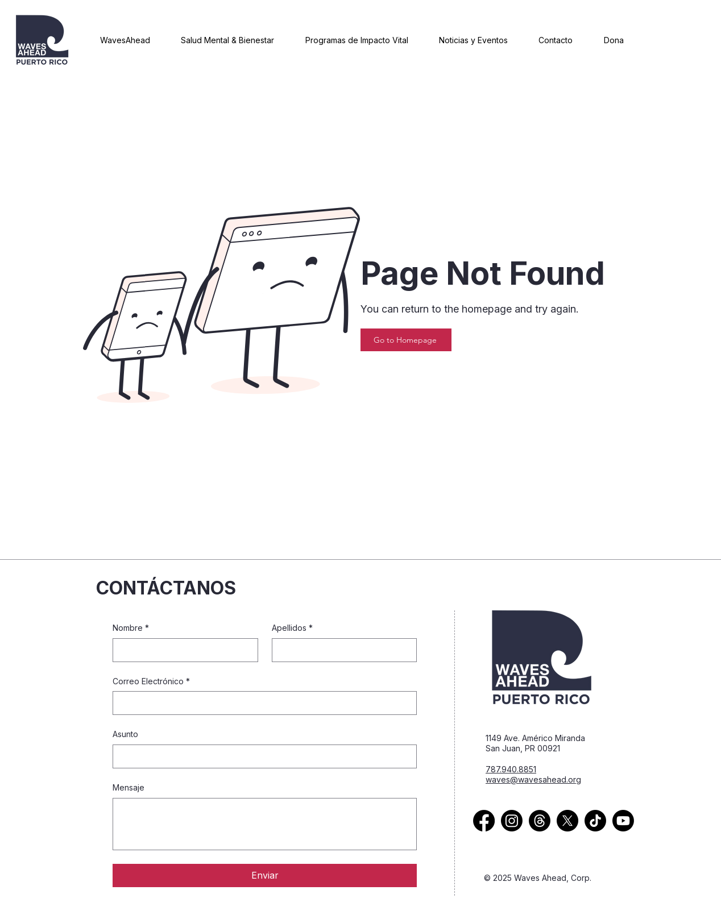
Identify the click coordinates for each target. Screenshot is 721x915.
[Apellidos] (341, 650)
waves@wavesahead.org (533, 779)
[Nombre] (182, 650)
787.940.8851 (511, 769)
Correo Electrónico (151, 681)
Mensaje (128, 787)
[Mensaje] (264, 824)
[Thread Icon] (539, 820)
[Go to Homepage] (405, 339)
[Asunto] (261, 756)
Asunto (125, 734)
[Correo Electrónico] (261, 703)
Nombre (131, 628)
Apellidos (292, 628)
